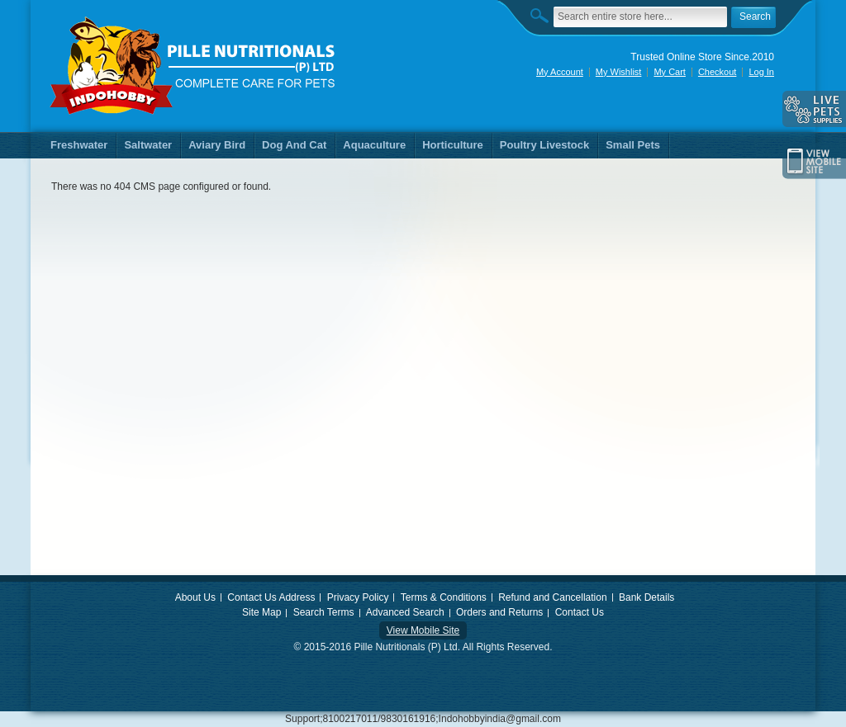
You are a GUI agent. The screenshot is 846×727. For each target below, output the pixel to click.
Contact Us (579, 612)
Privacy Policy (358, 597)
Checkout (717, 72)
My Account (559, 72)
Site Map (261, 612)
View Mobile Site (423, 630)
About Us (195, 597)
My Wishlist (619, 72)
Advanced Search (405, 612)
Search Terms (323, 612)
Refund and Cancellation (552, 597)
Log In (761, 72)
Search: (544, 15)
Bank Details (646, 597)
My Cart (670, 72)
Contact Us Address (271, 597)
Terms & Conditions (444, 597)
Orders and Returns (499, 612)
